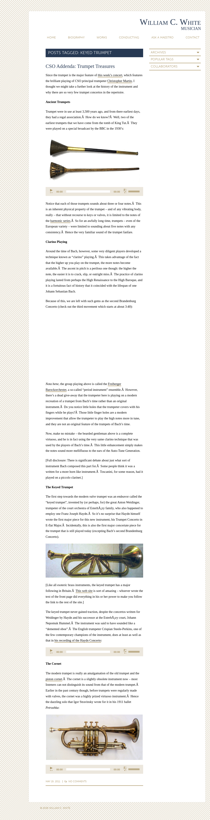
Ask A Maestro (162, 37)
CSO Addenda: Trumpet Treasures (80, 66)
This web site (84, 591)
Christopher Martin (119, 81)
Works (102, 37)
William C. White (170, 22)
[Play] (51, 191)
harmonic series (60, 221)
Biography (76, 37)
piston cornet (54, 679)
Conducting (129, 37)
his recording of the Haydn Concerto (77, 640)
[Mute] (124, 191)
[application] (94, 191)
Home (51, 37)
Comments (75, 781)
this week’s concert (110, 75)
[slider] (88, 191)
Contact (192, 37)
